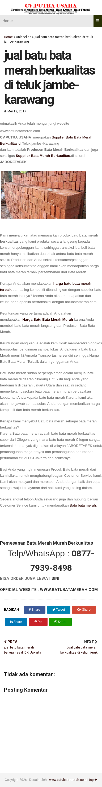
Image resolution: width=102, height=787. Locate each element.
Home (8, 21)
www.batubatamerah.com (68, 780)
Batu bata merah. (83, 505)
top (93, 780)
